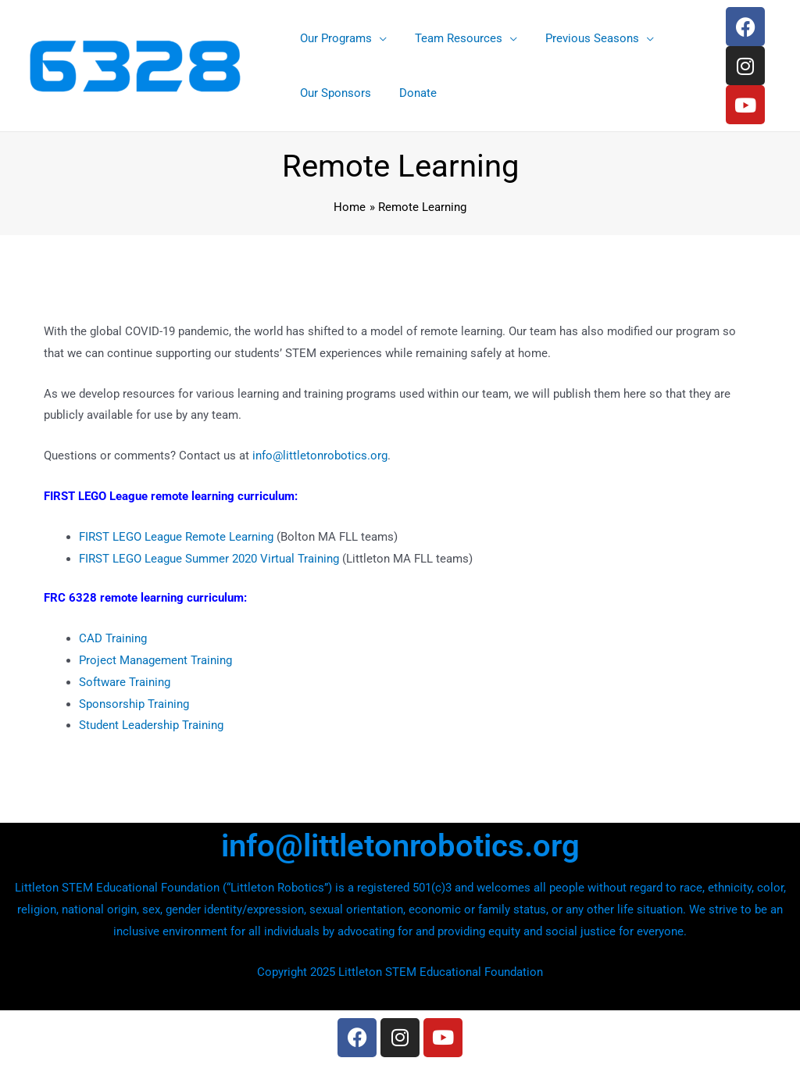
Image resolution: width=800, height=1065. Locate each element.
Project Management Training (155, 660)
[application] (377, 38)
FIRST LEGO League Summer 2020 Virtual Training (209, 559)
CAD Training (113, 638)
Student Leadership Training (151, 725)
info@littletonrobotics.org (320, 456)
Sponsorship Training (134, 704)
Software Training (124, 682)
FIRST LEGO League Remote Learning (176, 537)
